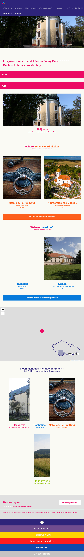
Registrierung (7, 13)
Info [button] (68, 8)
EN (76, 8)
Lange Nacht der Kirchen (42, 541)
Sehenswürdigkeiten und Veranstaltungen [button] (38, 8)
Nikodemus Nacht (42, 535)
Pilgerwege (59, 8)
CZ (72, 8)
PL (79, 8)
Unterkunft (18, 8)
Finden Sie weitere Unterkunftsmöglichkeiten (42, 298)
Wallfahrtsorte (7, 8)
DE (82, 8)
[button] (42, 331)
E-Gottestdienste (42, 554)
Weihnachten (42, 547)
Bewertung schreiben (70, 503)
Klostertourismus (42, 528)
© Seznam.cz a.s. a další (79, 360)
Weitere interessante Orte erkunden (42, 217)
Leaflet (72, 360)
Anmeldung (18, 13)
